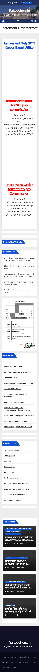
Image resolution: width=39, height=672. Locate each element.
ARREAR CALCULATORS (9, 667)
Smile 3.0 (18, 662)
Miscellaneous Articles (13, 534)
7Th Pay (10, 657)
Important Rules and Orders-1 (16, 483)
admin (20, 543)
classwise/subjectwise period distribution (19, 528)
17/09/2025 (11, 543)
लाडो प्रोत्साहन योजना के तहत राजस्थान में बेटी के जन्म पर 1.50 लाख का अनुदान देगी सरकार (19, 587)
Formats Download (11, 450)
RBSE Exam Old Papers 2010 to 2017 (19, 416)
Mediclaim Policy (11, 378)
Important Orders (7, 662)
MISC (16, 657)
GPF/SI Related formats (13, 366)
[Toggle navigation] (18, 21)
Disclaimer (25, 662)
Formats (33, 657)
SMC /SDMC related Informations (18, 372)
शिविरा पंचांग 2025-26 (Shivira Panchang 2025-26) (16, 564)
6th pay (4, 657)
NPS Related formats (12, 389)
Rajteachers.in (19, 10)
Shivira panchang (11, 478)
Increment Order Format (14, 402)
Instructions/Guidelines (13, 531)
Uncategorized (22, 557)
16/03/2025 (11, 615)
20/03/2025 (11, 591)
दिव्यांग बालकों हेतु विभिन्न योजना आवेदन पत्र (18, 427)
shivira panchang (11, 557)
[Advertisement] (19, 77)
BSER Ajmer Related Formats (16, 421)
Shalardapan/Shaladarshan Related (18, 383)
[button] (32, 21)
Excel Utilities (24, 657)
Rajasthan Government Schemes (15, 581)
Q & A (33, 662)
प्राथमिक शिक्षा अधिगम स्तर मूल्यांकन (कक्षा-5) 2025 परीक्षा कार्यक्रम (19, 611)
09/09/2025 (11, 567)
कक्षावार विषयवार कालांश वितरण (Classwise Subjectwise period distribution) (19, 540)
